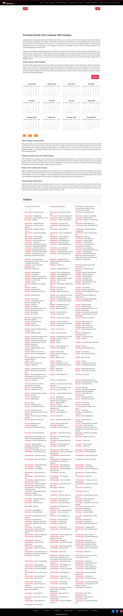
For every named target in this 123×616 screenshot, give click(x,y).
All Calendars (73, 2)
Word (30, 135)
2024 (25, 8)
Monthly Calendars (61, 2)
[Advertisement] (61, 22)
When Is (81, 2)
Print (95, 77)
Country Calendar (104, 2)
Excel (35, 135)
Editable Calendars (91, 2)
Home (41, 2)
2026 (97, 8)
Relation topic (115, 2)
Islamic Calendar (49, 2)
